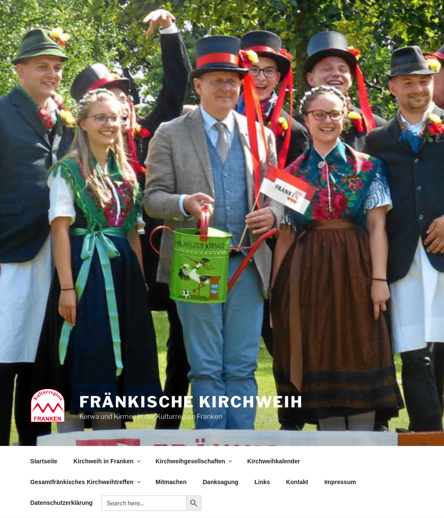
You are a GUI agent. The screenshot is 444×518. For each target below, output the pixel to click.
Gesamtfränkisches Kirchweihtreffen (86, 482)
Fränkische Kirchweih (191, 402)
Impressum (340, 482)
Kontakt (297, 482)
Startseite (43, 461)
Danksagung (220, 482)
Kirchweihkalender (273, 461)
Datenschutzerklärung (61, 502)
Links (262, 482)
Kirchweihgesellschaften (194, 461)
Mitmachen (171, 482)
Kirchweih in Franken (107, 461)
